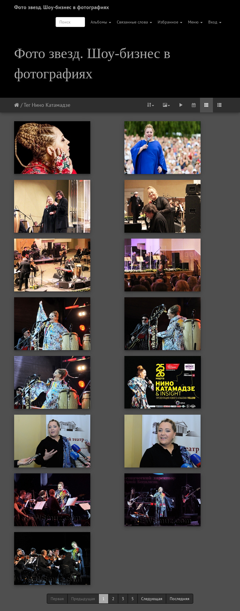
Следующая (151, 598)
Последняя (179, 598)
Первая (57, 598)
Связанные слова (134, 22)
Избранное (170, 22)
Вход (214, 22)
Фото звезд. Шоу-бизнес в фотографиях (61, 7)
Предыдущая (83, 598)
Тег (27, 105)
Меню (195, 22)
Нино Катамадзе (51, 105)
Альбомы (101, 22)
